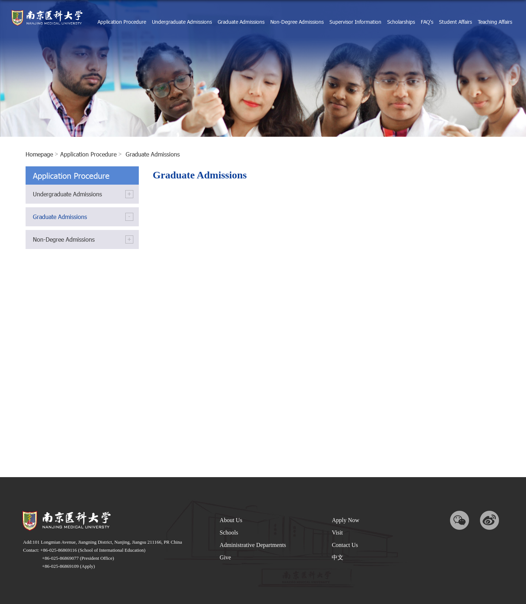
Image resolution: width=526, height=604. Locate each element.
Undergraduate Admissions (182, 21)
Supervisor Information (355, 21)
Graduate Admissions (241, 21)
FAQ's (427, 21)
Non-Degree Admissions (297, 21)
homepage (39, 154)
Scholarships (401, 21)
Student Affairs (455, 21)
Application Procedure (122, 21)
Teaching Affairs (495, 21)
